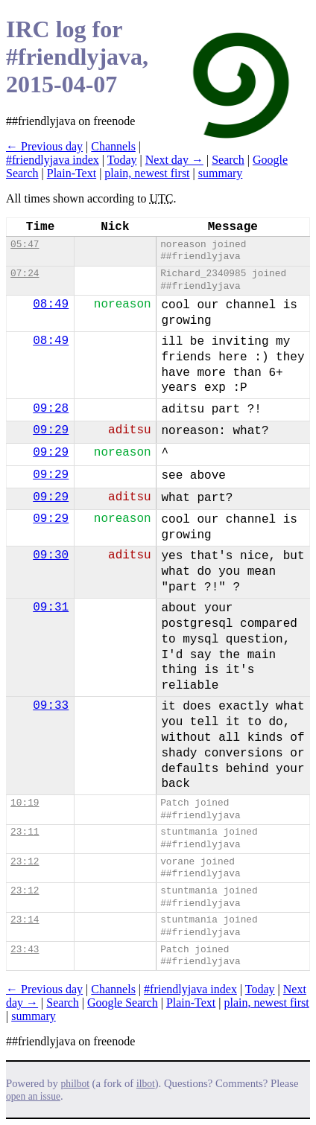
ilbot (145, 1083)
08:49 (51, 304)
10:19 (24, 803)
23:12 (24, 861)
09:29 (51, 430)
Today (122, 159)
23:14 (24, 919)
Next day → (174, 159)
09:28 (51, 408)
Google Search (122, 1002)
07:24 (24, 273)
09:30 (51, 555)
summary (220, 173)
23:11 (24, 832)
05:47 (24, 244)
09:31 (51, 607)
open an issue (33, 1096)
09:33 (51, 706)
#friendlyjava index (52, 159)
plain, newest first (146, 173)
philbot (75, 1083)
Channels (113, 146)
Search (228, 159)
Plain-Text (71, 173)
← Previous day (44, 146)
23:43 (24, 949)
